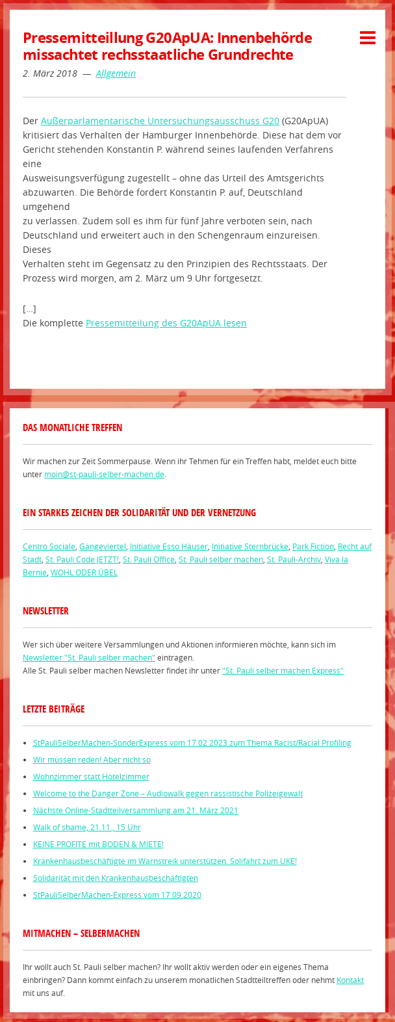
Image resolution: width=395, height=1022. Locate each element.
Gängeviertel (102, 546)
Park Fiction (313, 546)
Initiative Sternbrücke (250, 546)
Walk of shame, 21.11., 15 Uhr (87, 827)
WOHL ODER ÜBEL (84, 572)
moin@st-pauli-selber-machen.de (104, 474)
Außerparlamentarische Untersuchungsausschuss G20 (160, 120)
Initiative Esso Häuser (169, 546)
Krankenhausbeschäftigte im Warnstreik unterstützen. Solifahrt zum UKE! (165, 861)
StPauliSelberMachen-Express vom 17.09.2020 (117, 894)
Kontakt (350, 980)
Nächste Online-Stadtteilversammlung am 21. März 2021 (135, 810)
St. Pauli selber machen (221, 559)
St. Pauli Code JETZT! (82, 559)
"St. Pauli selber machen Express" (283, 670)
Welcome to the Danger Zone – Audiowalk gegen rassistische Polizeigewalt (168, 793)
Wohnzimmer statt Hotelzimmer (91, 776)
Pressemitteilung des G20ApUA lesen (166, 323)
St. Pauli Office (149, 559)
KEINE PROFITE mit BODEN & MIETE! (98, 844)
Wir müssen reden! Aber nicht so (92, 759)
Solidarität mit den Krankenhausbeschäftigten (115, 877)
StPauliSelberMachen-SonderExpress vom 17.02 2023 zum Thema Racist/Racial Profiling (192, 742)
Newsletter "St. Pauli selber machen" (89, 657)
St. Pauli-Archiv (294, 559)
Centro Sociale (49, 546)
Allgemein (116, 73)
